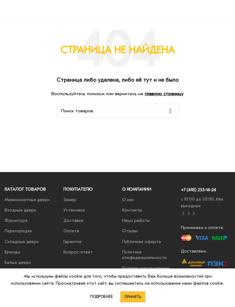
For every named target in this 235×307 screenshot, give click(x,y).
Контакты (132, 210)
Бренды (12, 252)
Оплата (71, 231)
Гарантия (72, 241)
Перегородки (18, 231)
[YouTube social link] (183, 214)
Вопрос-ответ (78, 252)
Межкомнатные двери (27, 199)
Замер (69, 199)
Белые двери (18, 262)
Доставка (73, 220)
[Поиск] (117, 111)
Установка (74, 210)
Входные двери (20, 210)
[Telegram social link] (193, 214)
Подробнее (101, 296)
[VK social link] (188, 214)
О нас (128, 199)
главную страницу (164, 93)
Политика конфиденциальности (144, 254)
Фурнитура (16, 220)
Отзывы (130, 231)
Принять (133, 297)
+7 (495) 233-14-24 (198, 190)
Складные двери (22, 241)
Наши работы (136, 220)
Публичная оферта (141, 241)
